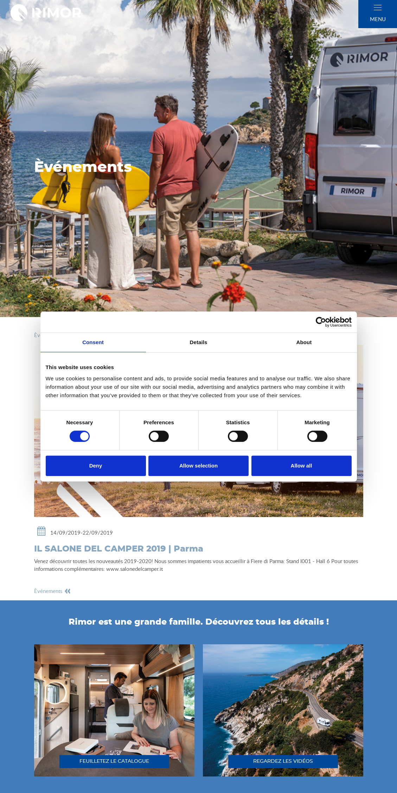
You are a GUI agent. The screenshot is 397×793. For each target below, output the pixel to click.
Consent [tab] (93, 342)
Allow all (301, 466)
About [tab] (304, 342)
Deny (95, 466)
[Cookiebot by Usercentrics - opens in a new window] (321, 322)
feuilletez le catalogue (114, 761)
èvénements (52, 590)
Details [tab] (198, 342)
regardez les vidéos (283, 761)
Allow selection (198, 466)
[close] (378, 7)
